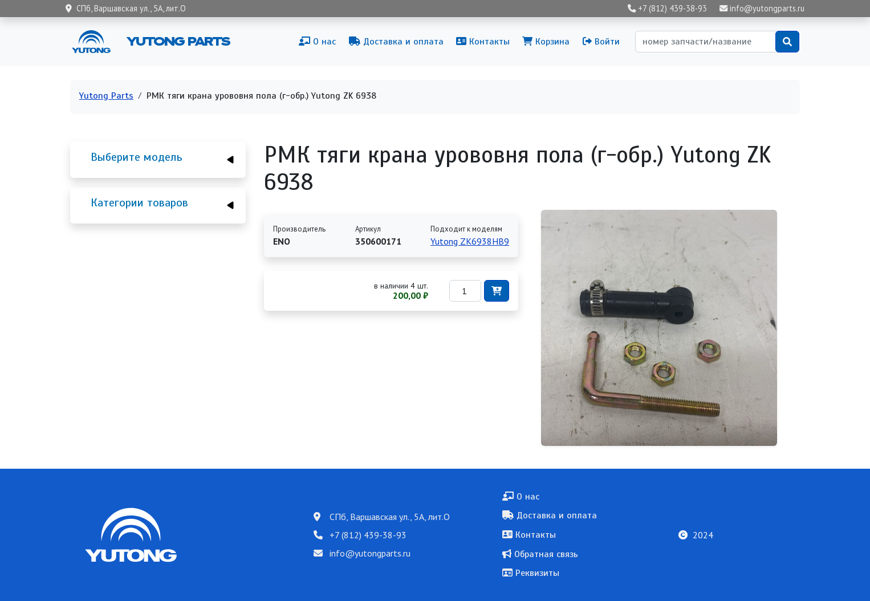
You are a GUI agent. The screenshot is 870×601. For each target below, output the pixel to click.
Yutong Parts (177, 41)
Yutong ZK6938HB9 (469, 241)
